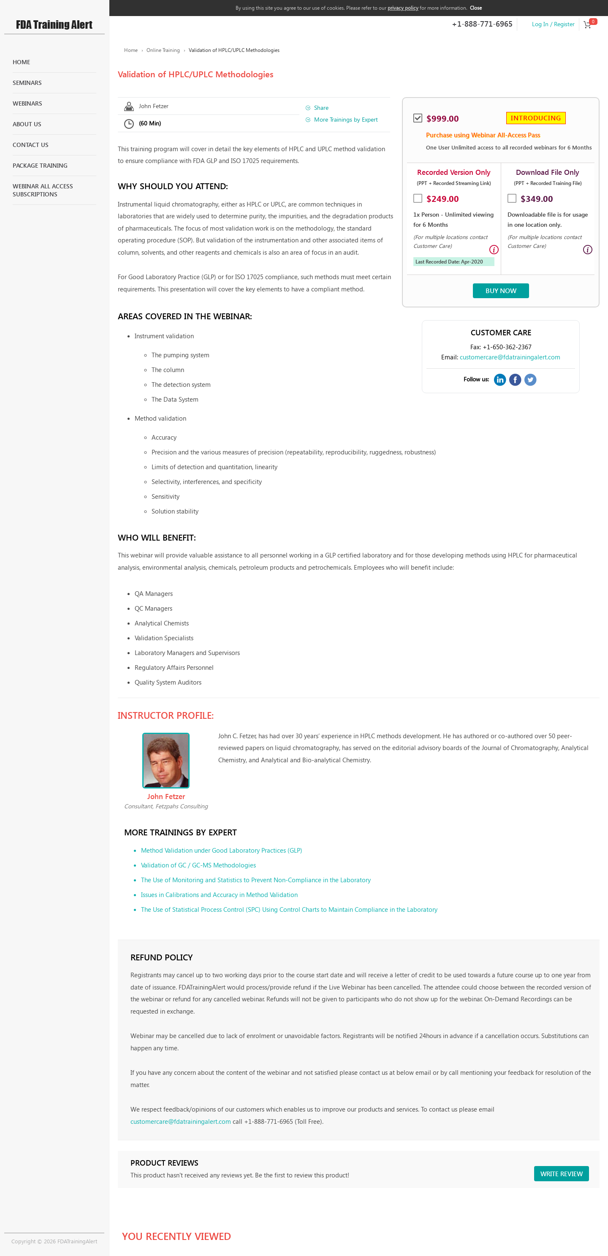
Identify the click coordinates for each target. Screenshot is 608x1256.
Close (476, 8)
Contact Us (31, 145)
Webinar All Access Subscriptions (43, 190)
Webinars (27, 103)
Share (321, 107)
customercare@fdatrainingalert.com (510, 357)
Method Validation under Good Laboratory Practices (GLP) (221, 850)
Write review (561, 1173)
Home (21, 62)
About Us (27, 124)
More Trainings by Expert (346, 119)
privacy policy (403, 8)
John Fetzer (153, 106)
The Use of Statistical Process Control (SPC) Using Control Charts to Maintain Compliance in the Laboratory (289, 909)
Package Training (40, 165)
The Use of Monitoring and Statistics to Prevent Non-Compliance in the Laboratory (256, 879)
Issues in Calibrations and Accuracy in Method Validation (219, 894)
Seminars (27, 83)
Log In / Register (553, 24)
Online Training (163, 50)
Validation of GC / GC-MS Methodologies (198, 865)
